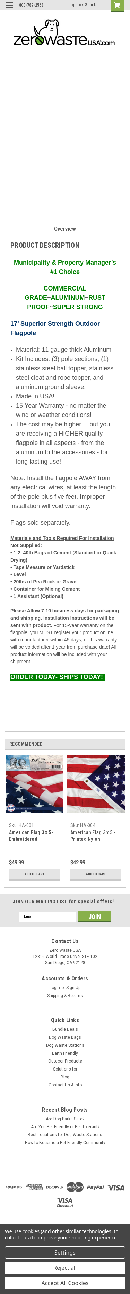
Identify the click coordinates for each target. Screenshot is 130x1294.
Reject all (65, 1268)
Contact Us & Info (65, 1085)
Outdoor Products (65, 1061)
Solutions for (65, 1069)
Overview (65, 229)
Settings (65, 1252)
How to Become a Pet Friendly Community (65, 1142)
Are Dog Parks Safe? (65, 1118)
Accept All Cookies (65, 1283)
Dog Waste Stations (65, 1045)
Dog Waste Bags (65, 1037)
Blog (65, 1077)
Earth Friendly (65, 1053)
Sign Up (92, 4)
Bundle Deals (65, 1029)
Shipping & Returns (65, 995)
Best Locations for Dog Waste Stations (65, 1134)
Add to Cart (34, 874)
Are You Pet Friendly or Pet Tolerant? (65, 1126)
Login (72, 4)
